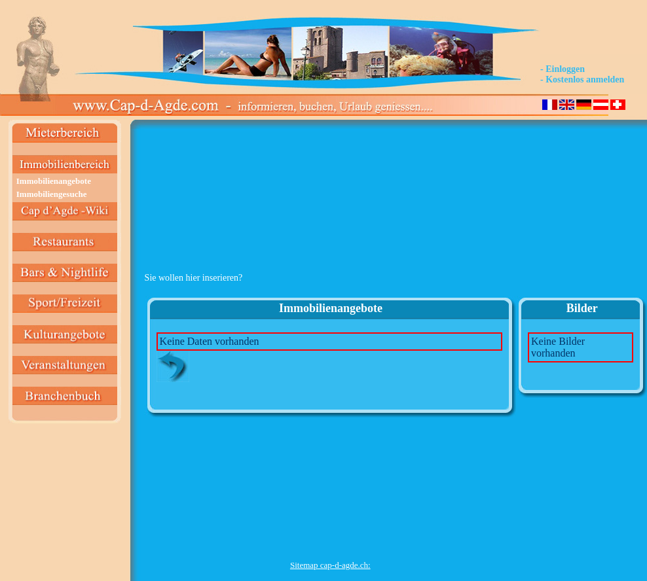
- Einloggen (562, 69)
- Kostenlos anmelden (582, 79)
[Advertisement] (330, 197)
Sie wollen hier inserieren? (194, 278)
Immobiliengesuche (51, 194)
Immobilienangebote (53, 181)
